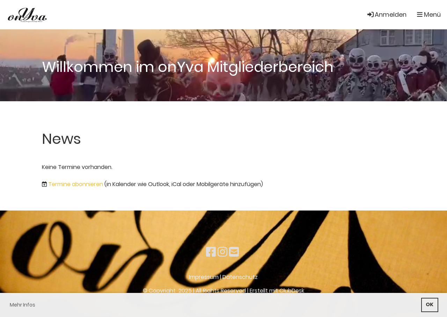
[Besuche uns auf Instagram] (222, 252)
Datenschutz (240, 277)
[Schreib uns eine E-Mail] (234, 252)
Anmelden (386, 14)
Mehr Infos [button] (22, 304)
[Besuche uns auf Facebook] (211, 252)
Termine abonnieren (75, 184)
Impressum (204, 277)
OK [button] (429, 304)
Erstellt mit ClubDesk (277, 291)
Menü (429, 14)
